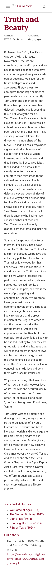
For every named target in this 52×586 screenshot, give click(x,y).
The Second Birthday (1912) (27, 514)
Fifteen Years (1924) (22, 527)
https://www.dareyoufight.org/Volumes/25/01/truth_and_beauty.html (26, 559)
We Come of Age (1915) (24, 510)
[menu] (8, 6)
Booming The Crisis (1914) (26, 523)
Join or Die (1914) (21, 518)
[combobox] (44, 6)
